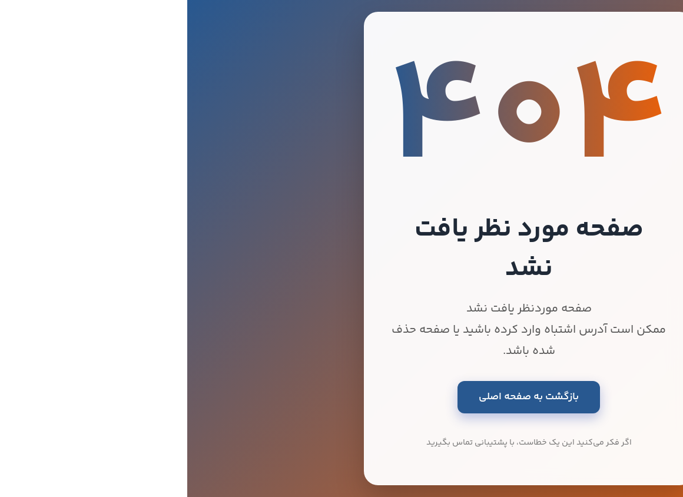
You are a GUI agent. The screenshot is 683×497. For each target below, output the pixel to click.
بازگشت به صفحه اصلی (341, 397)
